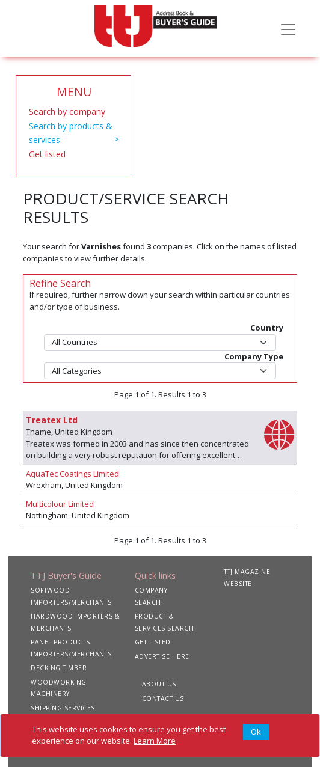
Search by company (67, 111)
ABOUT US (159, 684)
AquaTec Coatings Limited (72, 473)
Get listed (47, 154)
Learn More (155, 740)
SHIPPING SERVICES (63, 708)
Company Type (253, 356)
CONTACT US (163, 698)
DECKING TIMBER (59, 668)
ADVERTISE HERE (162, 656)
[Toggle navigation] (288, 28)
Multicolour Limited (60, 503)
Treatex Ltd (52, 420)
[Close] (256, 732)
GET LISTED (153, 642)
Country (266, 327)
